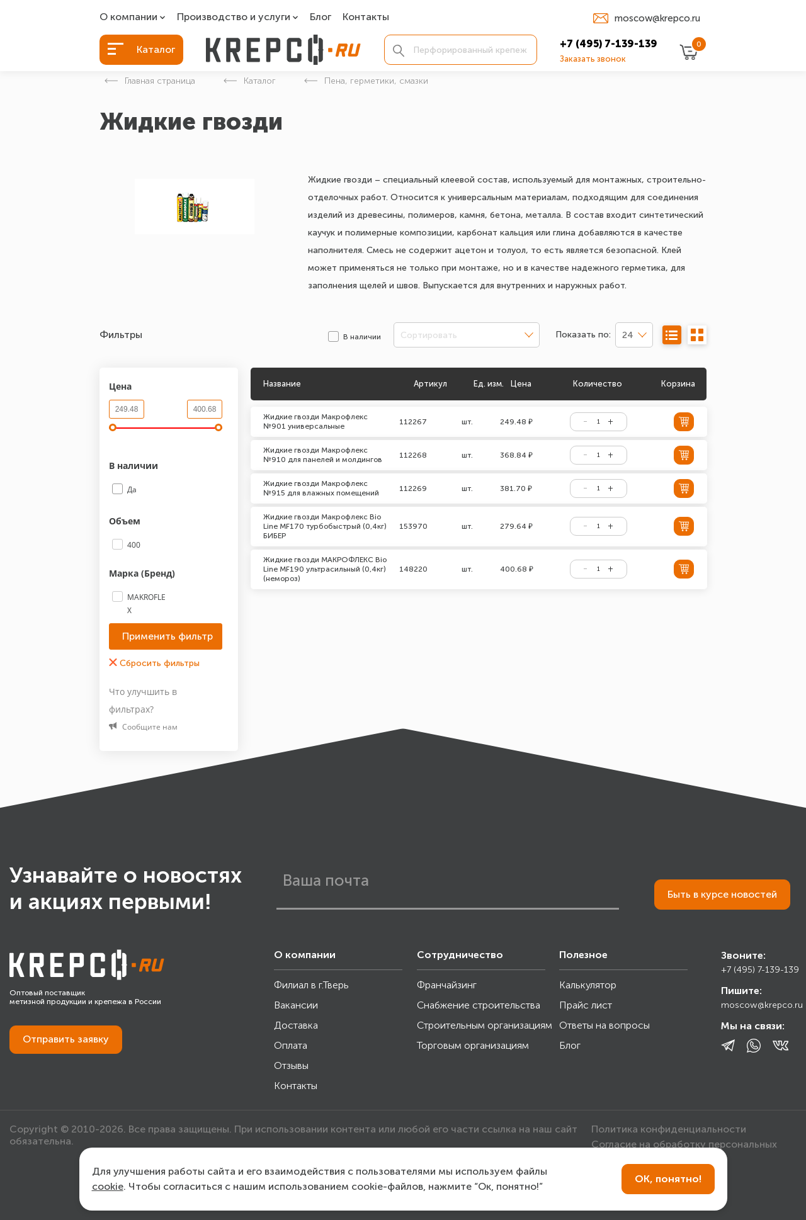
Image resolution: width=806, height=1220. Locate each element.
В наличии (135, 466)
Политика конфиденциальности (668, 1129)
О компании (128, 17)
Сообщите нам (143, 726)
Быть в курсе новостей (722, 894)
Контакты (366, 17)
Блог (320, 17)
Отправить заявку (66, 1039)
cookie (107, 1186)
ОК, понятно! (668, 1179)
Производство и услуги (233, 17)
